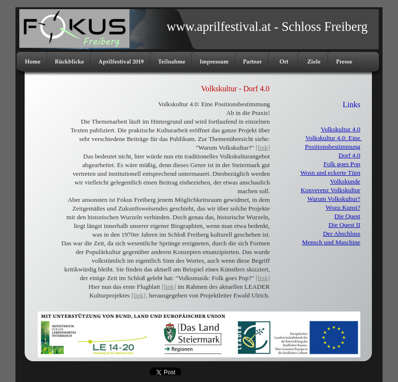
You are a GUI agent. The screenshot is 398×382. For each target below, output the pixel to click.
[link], (139, 295)
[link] (263, 147)
